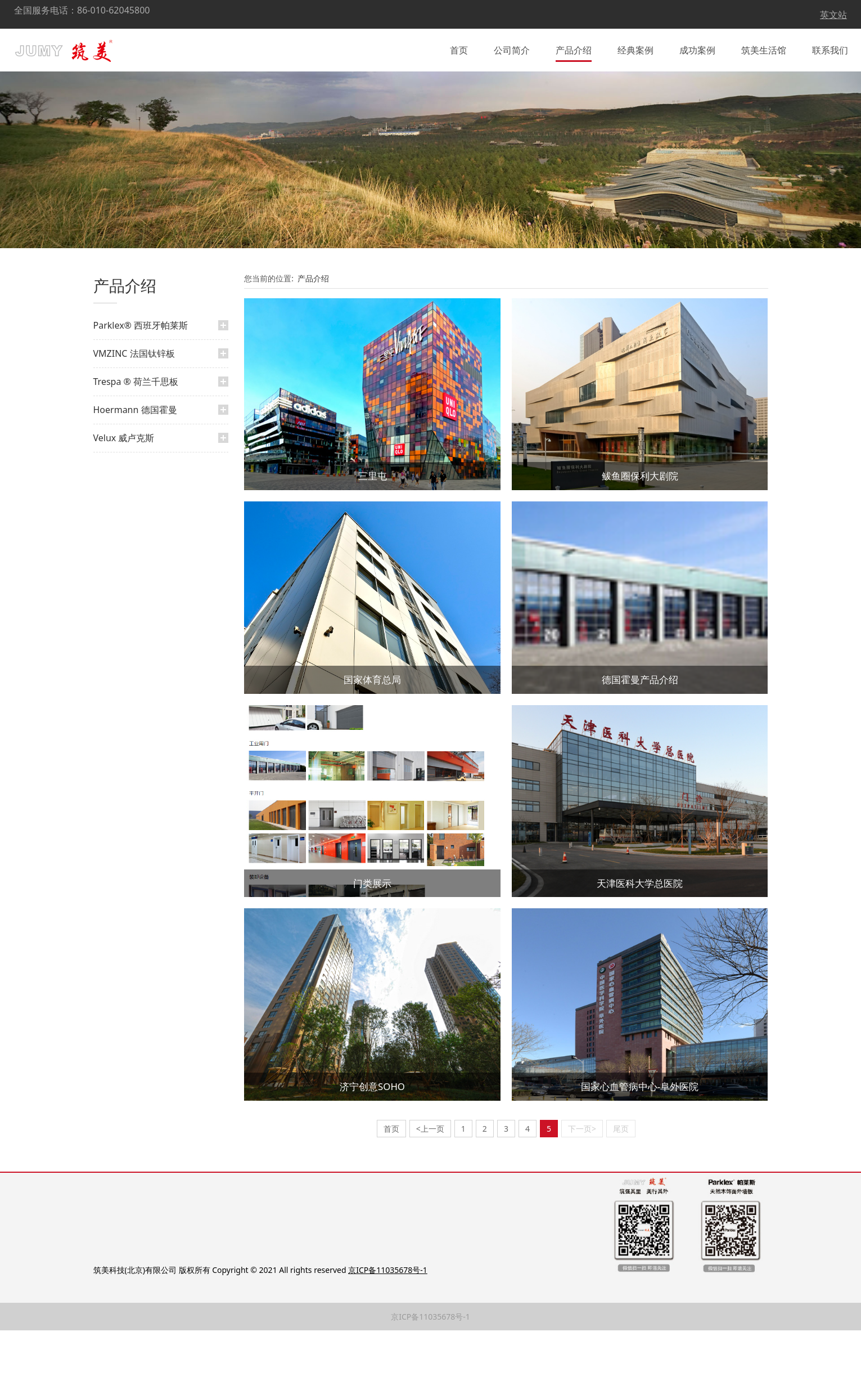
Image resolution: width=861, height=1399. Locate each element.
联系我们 (830, 47)
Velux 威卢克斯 (124, 506)
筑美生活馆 (763, 47)
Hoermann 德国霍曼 (135, 478)
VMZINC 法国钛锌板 (134, 422)
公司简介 (512, 47)
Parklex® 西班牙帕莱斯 (140, 394)
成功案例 (697, 47)
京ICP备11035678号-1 (430, 1385)
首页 (459, 47)
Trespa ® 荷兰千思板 (136, 450)
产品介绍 (574, 47)
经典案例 (635, 47)
